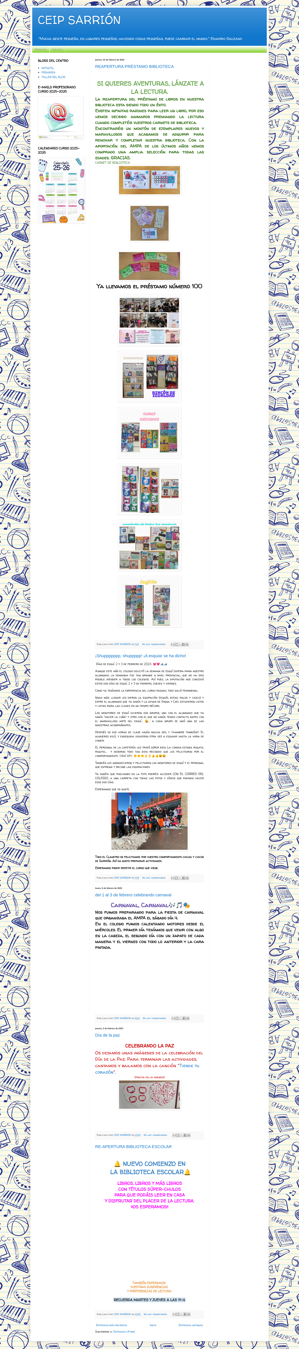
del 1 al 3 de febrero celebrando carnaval (133, 895)
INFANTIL (47, 68)
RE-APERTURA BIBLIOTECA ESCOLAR (133, 1146)
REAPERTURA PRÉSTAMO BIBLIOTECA (134, 66)
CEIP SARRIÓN (79, 20)
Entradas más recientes (111, 1325)
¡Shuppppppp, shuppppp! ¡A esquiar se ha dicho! (140, 655)
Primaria (41, 49)
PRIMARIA (48, 72)
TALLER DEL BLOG (53, 77)
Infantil (57, 49)
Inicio (153, 1325)
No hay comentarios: (154, 644)
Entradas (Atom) (124, 1331)
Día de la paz (107, 1035)
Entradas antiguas (191, 1325)
